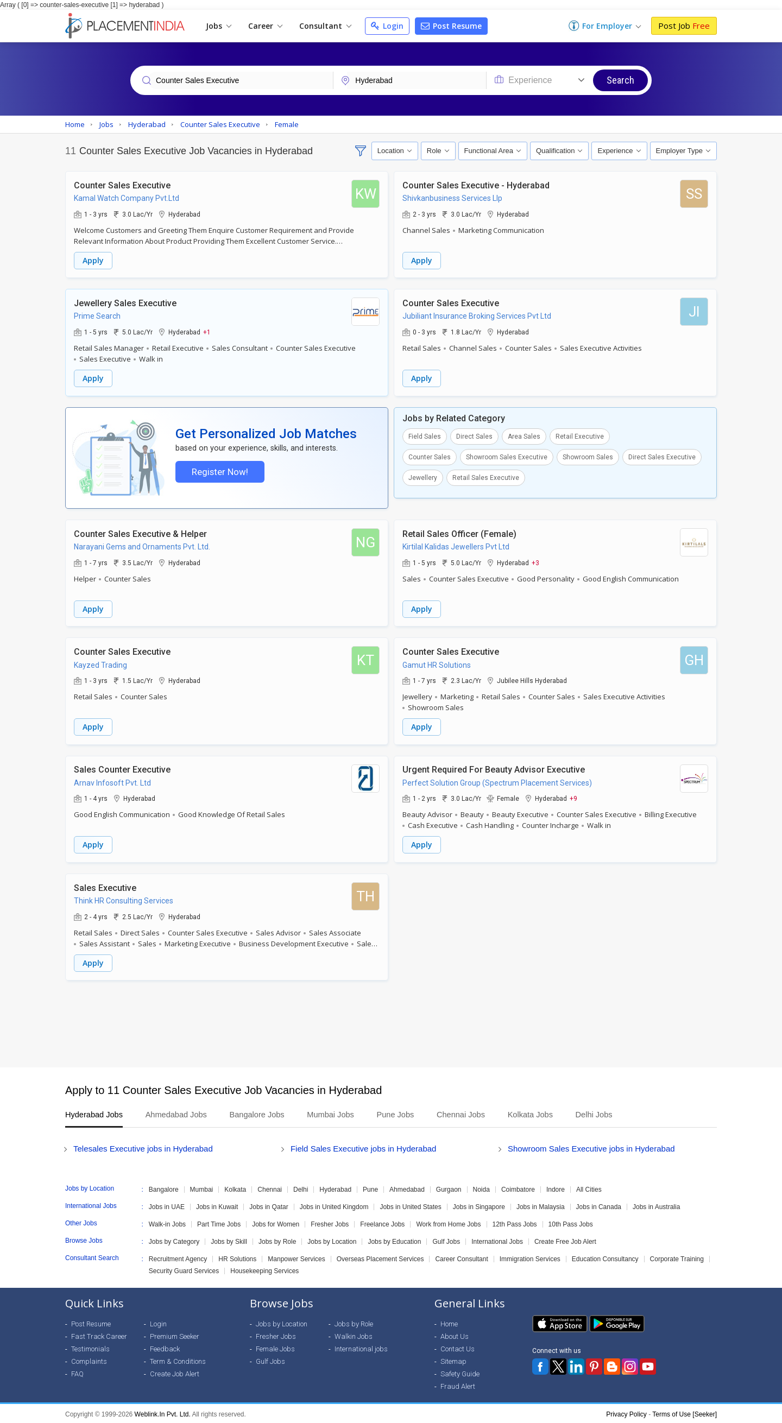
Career (265, 26)
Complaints (89, 1360)
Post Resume (451, 26)
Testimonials (90, 1347)
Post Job (684, 25)
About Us (454, 1335)
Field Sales (424, 435)
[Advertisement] (391, 1022)
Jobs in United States (410, 1205)
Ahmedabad (407, 1188)
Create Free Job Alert (565, 1240)
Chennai (269, 1188)
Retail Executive (580, 435)
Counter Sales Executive (122, 185)
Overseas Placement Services (380, 1257)
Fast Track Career (99, 1335)
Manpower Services (296, 1257)
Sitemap (453, 1360)
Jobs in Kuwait (217, 1205)
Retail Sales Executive (485, 476)
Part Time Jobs (219, 1222)
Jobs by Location (331, 1240)
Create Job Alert (174, 1372)
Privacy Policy (626, 1412)
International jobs (361, 1347)
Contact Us (457, 1347)
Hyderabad (335, 1188)
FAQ (77, 1372)
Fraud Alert (457, 1385)
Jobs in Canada (598, 1205)
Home (449, 1322)
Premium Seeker (174, 1335)
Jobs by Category (174, 1240)
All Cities (589, 1188)
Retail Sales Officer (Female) (459, 534)
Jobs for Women (275, 1222)
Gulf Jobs (446, 1240)
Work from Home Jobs (448, 1222)
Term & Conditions (178, 1360)
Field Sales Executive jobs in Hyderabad (363, 1147)
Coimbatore (518, 1188)
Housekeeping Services (264, 1269)
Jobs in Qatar (268, 1205)
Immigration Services (530, 1257)
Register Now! (219, 471)
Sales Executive (105, 886)
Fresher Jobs (330, 1222)
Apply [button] (93, 260)
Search (620, 80)
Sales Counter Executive (122, 769)
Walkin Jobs (354, 1335)
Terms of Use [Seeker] (684, 1412)
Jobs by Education (394, 1240)
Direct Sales (474, 435)
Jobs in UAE (167, 1205)
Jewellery (422, 476)
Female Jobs (275, 1347)
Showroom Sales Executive (506, 455)
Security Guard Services (184, 1269)
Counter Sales (429, 455)
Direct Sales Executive (662, 455)
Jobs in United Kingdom (334, 1205)
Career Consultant (461, 1257)
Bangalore (164, 1188)
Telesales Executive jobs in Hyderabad (143, 1147)
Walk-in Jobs (167, 1222)
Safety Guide (460, 1372)
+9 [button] (573, 797)
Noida (481, 1188)
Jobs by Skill (229, 1240)
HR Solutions (237, 1257)
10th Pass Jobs (570, 1222)
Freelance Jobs (382, 1222)
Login (387, 26)
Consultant (325, 26)
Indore (555, 1188)
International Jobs (497, 1240)
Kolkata (235, 1188)
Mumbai (201, 1188)
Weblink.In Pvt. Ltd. (163, 1412)
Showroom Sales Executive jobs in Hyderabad (591, 1147)
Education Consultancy (605, 1257)
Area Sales (524, 435)
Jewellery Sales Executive (125, 302)
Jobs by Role (277, 1240)
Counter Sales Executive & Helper (140, 534)
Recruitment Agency (178, 1257)
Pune (370, 1188)
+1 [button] (207, 330)
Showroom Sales (588, 455)
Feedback (165, 1347)
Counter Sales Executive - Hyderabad (476, 185)
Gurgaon (449, 1188)
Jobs (218, 26)
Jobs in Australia (656, 1205)
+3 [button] (535, 563)
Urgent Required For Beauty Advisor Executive (493, 769)
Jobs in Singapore (479, 1205)
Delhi (300, 1188)
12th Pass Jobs (515, 1222)
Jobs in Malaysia (540, 1205)
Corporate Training (677, 1257)
